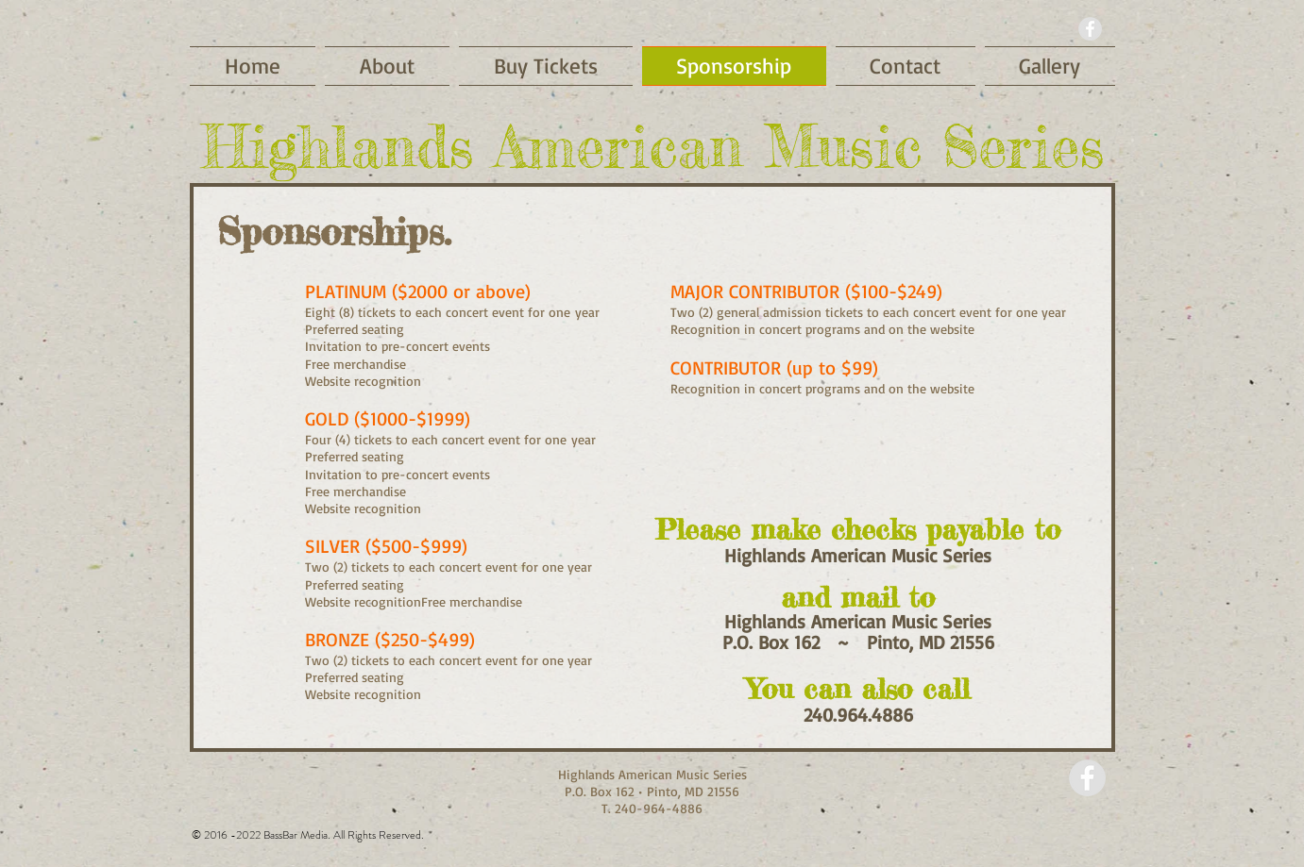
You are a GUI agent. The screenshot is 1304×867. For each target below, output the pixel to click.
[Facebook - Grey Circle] (1090, 29)
